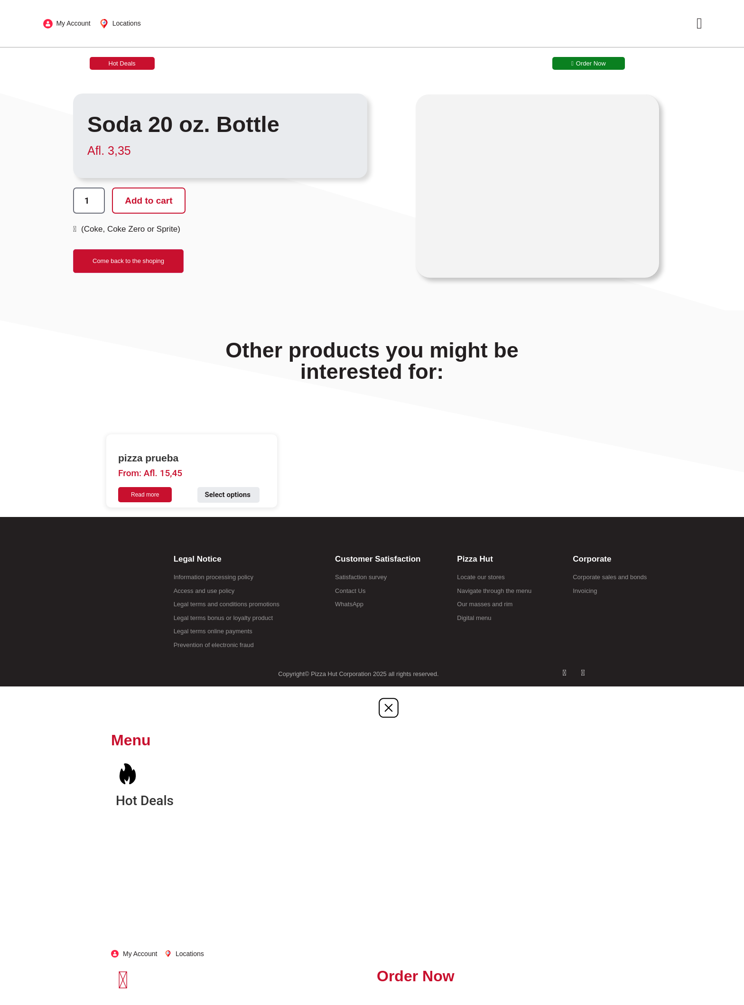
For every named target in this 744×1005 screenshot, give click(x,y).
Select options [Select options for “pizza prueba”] (228, 494)
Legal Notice (198, 559)
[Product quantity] (90, 201)
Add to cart (153, 201)
